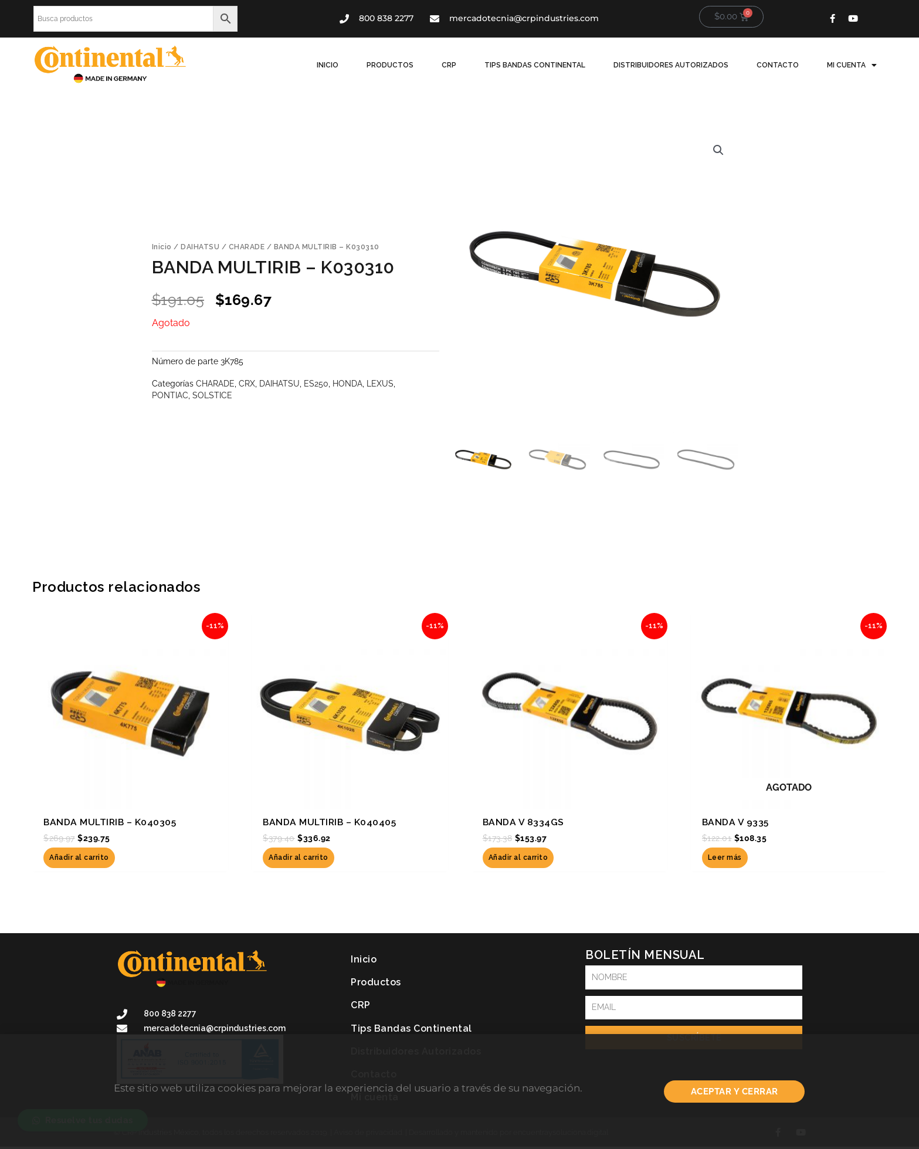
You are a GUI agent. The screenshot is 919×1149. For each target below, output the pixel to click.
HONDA (347, 383)
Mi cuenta (852, 65)
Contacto (778, 65)
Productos (390, 65)
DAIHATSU (200, 247)
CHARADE (247, 247)
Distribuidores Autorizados (670, 65)
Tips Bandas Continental (534, 65)
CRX (247, 383)
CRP (449, 65)
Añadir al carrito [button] (79, 857)
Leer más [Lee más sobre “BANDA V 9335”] (725, 857)
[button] (718, 150)
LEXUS (380, 383)
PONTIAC (170, 395)
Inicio (327, 65)
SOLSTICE (212, 395)
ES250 (316, 383)
